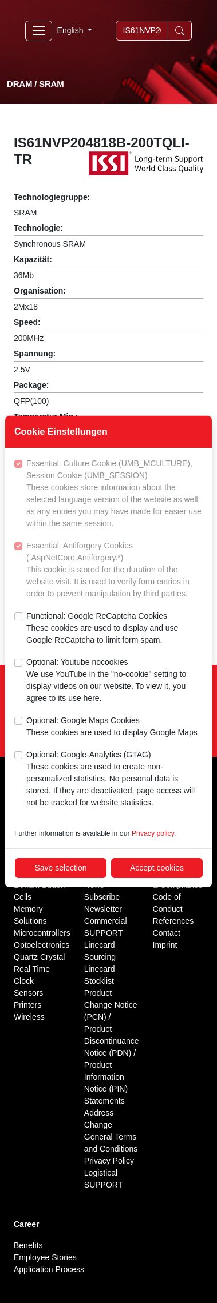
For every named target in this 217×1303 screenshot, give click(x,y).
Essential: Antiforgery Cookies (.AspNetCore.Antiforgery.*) (114, 570)
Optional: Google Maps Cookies (112, 727)
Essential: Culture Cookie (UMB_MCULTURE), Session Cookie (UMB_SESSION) (114, 494)
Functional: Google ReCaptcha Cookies (114, 628)
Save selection (60, 867)
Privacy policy (153, 833)
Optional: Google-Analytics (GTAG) (114, 779)
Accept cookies (157, 867)
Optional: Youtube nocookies (114, 680)
